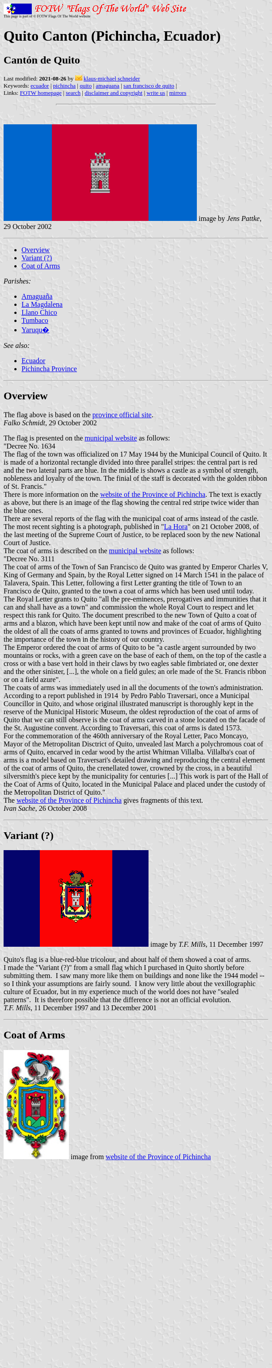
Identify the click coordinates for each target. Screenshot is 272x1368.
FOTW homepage (40, 92)
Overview (35, 250)
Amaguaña (36, 296)
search (73, 92)
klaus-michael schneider (112, 78)
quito (86, 85)
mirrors (177, 92)
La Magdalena (42, 304)
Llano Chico (39, 312)
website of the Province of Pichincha (152, 494)
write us (156, 92)
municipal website (111, 438)
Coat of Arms (40, 266)
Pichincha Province (49, 369)
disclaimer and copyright (113, 92)
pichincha (64, 85)
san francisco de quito (148, 85)
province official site (122, 415)
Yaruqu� (35, 330)
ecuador (39, 85)
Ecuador (33, 360)
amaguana (107, 85)
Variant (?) (36, 258)
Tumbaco (34, 320)
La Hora (175, 526)
